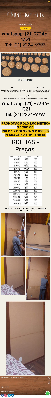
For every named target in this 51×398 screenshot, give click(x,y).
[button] (25, 28)
